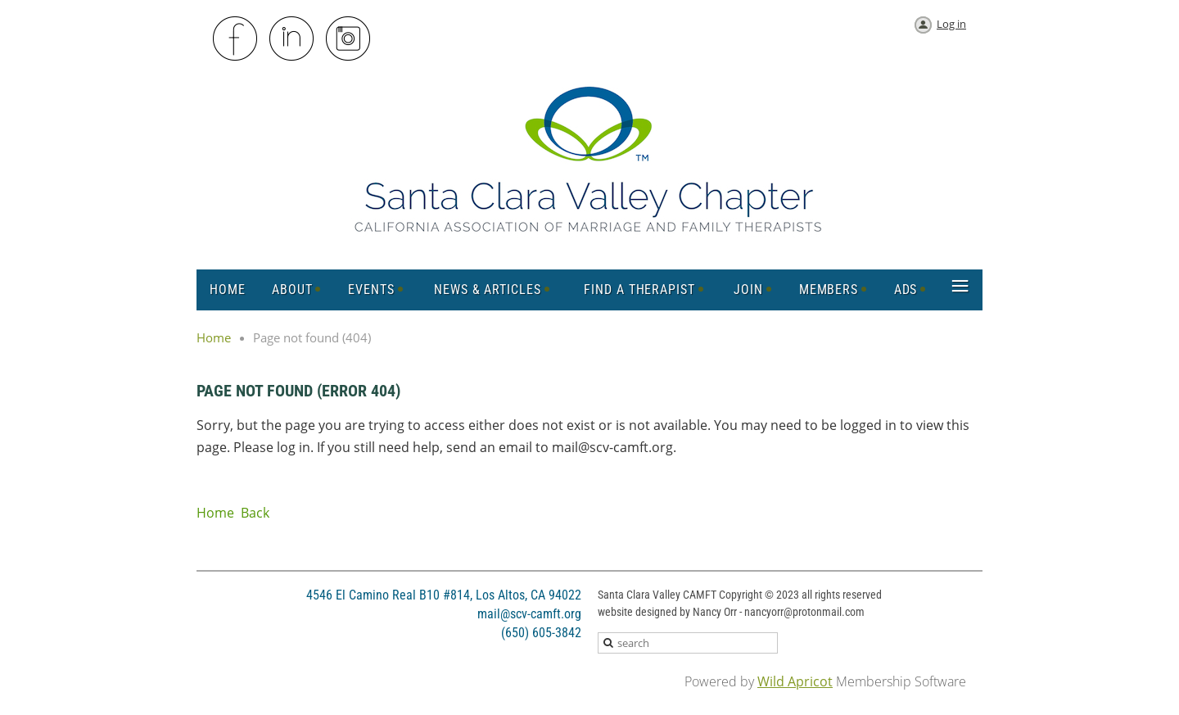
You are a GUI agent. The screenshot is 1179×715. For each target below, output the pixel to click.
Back (255, 513)
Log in (951, 23)
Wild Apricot (795, 681)
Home (213, 337)
